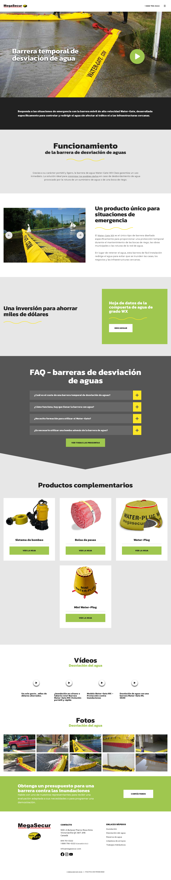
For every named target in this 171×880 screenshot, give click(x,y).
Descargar (121, 328)
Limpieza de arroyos (116, 844)
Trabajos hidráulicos (116, 848)
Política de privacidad (95, 876)
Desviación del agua (116, 836)
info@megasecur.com (71, 852)
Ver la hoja (29, 553)
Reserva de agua (114, 840)
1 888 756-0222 (152, 6)
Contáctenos (137, 797)
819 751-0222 (67, 844)
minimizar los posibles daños (83, 176)
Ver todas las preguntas (85, 445)
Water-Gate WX (106, 235)
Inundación (111, 832)
